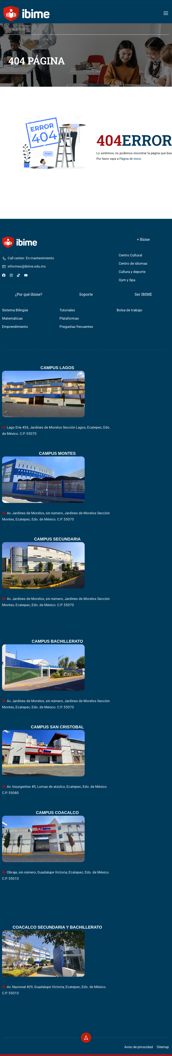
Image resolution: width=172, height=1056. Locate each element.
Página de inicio (130, 159)
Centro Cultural (130, 255)
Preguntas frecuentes (76, 327)
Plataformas (69, 318)
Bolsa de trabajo (129, 310)
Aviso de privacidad (138, 1047)
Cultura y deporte (132, 272)
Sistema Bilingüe (15, 310)
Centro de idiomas (133, 263)
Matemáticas (12, 318)
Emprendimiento (15, 327)
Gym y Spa (127, 280)
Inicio (6, 28)
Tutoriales (67, 310)
